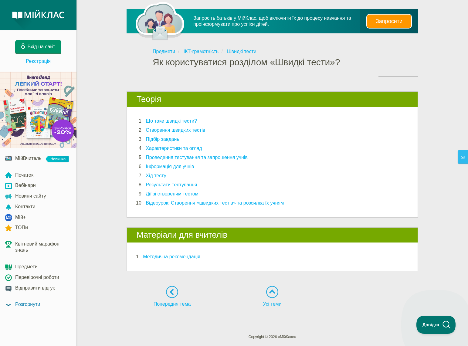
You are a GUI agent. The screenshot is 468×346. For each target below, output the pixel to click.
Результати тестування (171, 184)
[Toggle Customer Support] (436, 325)
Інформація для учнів (170, 166)
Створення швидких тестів (175, 130)
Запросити (389, 21)
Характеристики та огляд (174, 148)
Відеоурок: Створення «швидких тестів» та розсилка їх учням (215, 202)
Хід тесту (156, 175)
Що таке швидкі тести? (171, 121)
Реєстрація (38, 61)
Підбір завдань (162, 139)
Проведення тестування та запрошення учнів (197, 157)
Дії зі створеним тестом (172, 193)
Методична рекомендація (171, 256)
